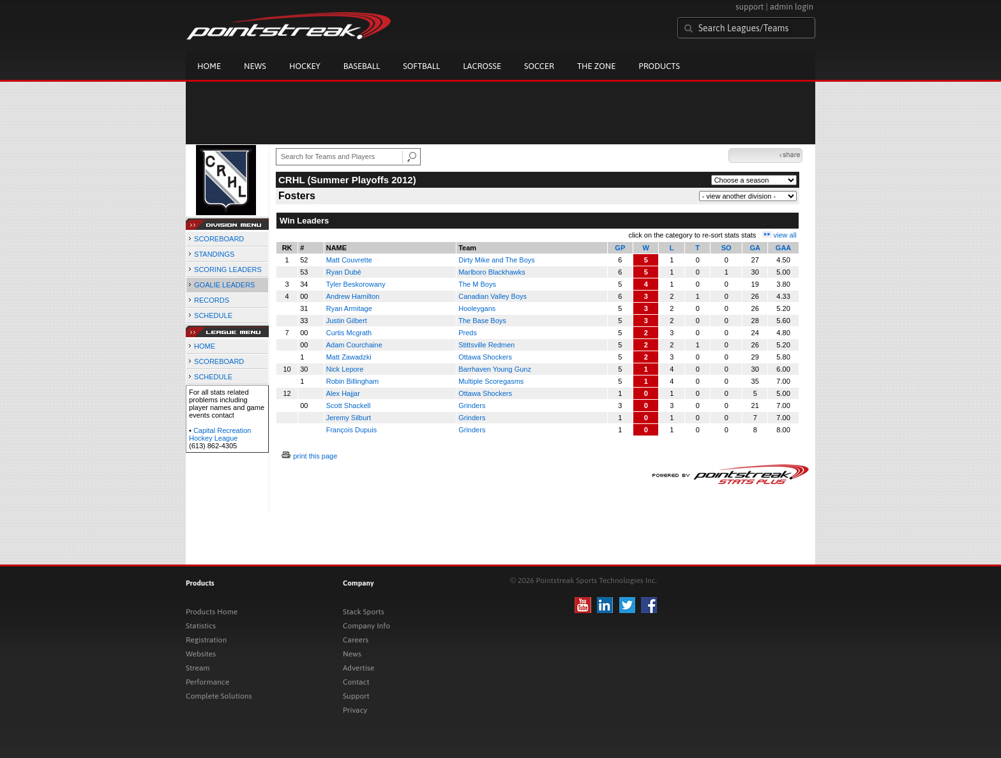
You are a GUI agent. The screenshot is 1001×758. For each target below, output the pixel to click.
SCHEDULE (213, 315)
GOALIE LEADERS (224, 285)
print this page (315, 456)
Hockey (304, 66)
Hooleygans (476, 308)
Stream (197, 667)
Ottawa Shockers (485, 357)
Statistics (201, 625)
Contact (356, 682)
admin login (791, 6)
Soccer (539, 66)
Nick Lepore (345, 369)
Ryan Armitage (349, 308)
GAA (783, 248)
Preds (467, 333)
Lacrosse (482, 66)
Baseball (361, 66)
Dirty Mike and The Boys (496, 260)
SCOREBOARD (219, 239)
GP (620, 248)
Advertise (358, 667)
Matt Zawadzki (349, 357)
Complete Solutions (219, 696)
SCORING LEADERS (228, 269)
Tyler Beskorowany (356, 284)
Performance (207, 682)
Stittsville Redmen (486, 345)
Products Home (211, 611)
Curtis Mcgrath (349, 333)
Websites (201, 653)
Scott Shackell (348, 405)
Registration (206, 639)
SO (726, 248)
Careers (355, 639)
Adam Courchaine (354, 345)
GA (754, 248)
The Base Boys (482, 320)
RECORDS (211, 300)
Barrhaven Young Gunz (494, 369)
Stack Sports (363, 611)
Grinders (471, 405)
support (749, 6)
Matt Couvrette (349, 260)
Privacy (355, 710)
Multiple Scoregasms (490, 381)
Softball (421, 66)
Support (356, 696)
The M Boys (477, 284)
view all (785, 235)
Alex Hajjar (343, 393)
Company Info (366, 625)
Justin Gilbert (346, 320)
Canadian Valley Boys (492, 296)
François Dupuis (351, 430)
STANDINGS (214, 254)
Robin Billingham (352, 381)
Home (209, 66)
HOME (204, 346)
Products (659, 66)
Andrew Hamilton (353, 296)
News (255, 66)
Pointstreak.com (288, 26)
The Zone (596, 66)
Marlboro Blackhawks (491, 272)
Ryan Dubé (343, 272)
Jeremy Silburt (348, 417)
